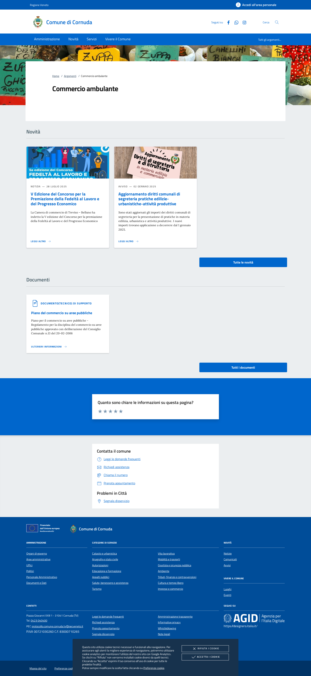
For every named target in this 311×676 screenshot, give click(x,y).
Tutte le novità (243, 262)
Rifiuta (205, 648)
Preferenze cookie (153, 668)
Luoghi (227, 589)
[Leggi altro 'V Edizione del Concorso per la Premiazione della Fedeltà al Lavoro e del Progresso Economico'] (41, 241)
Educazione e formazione (106, 571)
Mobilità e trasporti (169, 559)
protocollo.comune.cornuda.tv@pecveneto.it (57, 626)
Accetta (205, 657)
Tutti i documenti (243, 367)
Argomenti (70, 76)
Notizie (228, 553)
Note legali (164, 634)
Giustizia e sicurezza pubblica (174, 565)
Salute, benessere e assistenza (110, 583)
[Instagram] (243, 22)
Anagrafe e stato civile (105, 559)
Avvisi (227, 565)
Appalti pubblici (100, 577)
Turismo (96, 589)
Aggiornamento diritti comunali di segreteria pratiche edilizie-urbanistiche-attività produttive (149, 199)
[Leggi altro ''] (49, 346)
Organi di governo (36, 553)
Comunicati (230, 559)
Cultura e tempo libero (170, 583)
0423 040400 (39, 620)
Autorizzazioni (100, 565)
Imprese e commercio (170, 589)
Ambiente (163, 571)
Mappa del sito (38, 668)
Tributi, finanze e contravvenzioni (177, 577)
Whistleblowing (167, 628)
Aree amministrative (38, 559)
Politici (30, 571)
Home (55, 76)
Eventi (227, 595)
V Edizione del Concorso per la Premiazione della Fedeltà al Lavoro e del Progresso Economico (65, 199)
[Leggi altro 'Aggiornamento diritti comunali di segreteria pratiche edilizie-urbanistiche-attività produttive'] (128, 241)
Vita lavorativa (166, 553)
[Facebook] (227, 22)
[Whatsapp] (235, 22)
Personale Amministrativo (41, 577)
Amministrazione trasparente (175, 616)
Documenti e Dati (36, 583)
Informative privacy (169, 622)
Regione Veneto (39, 5)
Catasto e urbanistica (104, 553)
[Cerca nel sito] (277, 22)
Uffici (29, 565)
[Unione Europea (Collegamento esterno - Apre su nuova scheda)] (44, 529)
